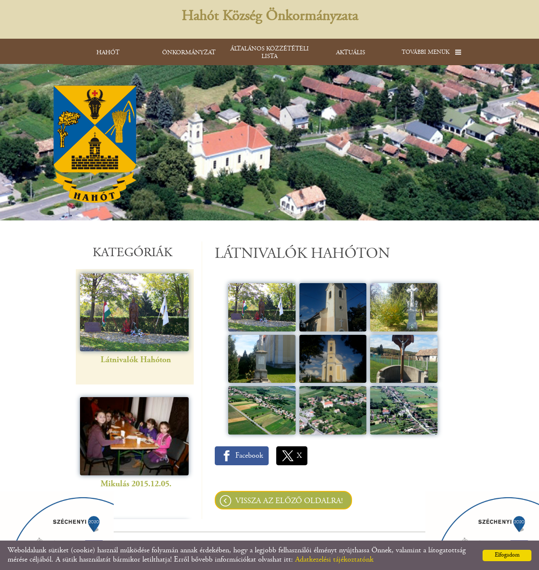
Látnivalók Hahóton (136, 337)
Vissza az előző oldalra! (289, 501)
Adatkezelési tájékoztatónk (334, 560)
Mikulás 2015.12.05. (136, 461)
